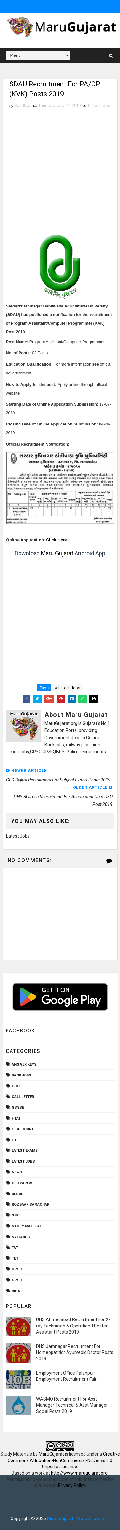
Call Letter (23, 1097)
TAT (15, 1248)
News (17, 1173)
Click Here (57, 540)
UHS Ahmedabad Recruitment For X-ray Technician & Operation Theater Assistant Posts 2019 (73, 1325)
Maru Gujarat (57, 553)
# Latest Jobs (67, 688)
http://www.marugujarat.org (79, 1473)
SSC (16, 1216)
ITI (14, 1140)
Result (18, 1194)
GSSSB (18, 1108)
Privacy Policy (71, 1485)
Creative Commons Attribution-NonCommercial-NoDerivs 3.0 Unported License (64, 1460)
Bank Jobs (21, 1075)
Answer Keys (24, 1065)
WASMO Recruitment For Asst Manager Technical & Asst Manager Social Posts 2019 (72, 1405)
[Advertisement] (60, 172)
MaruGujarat (51, 1454)
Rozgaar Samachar (30, 1205)
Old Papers (23, 1183)
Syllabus (21, 1237)
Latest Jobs (99, 105)
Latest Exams (25, 1151)
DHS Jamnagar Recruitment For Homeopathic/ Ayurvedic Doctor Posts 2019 (74, 1352)
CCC (16, 1086)
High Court (23, 1129)
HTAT (16, 1119)
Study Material (27, 1226)
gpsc (17, 1280)
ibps (16, 1291)
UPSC (17, 1270)
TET (15, 1259)
